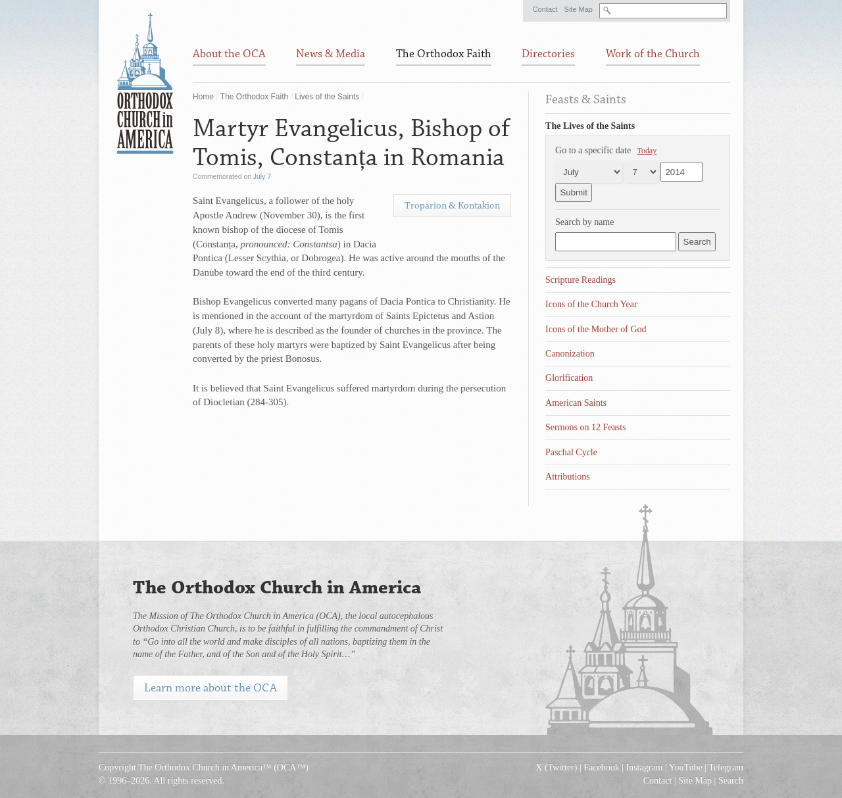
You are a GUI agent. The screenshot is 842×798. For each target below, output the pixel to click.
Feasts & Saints (585, 99)
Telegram (725, 767)
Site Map (578, 9)
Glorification (569, 378)
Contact (545, 9)
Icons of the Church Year (591, 304)
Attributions (567, 477)
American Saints (576, 403)
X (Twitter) (556, 767)
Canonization (570, 354)
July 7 (262, 176)
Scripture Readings (580, 280)
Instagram (644, 767)
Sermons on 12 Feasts (585, 427)
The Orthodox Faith (254, 96)
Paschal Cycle (571, 452)
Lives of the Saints (327, 96)
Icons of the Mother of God (596, 329)
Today (647, 150)
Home (203, 96)
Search (730, 781)
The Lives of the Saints (590, 126)
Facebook (601, 767)
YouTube (686, 767)
